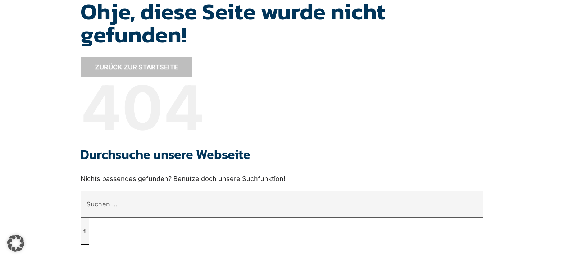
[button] (16, 243)
